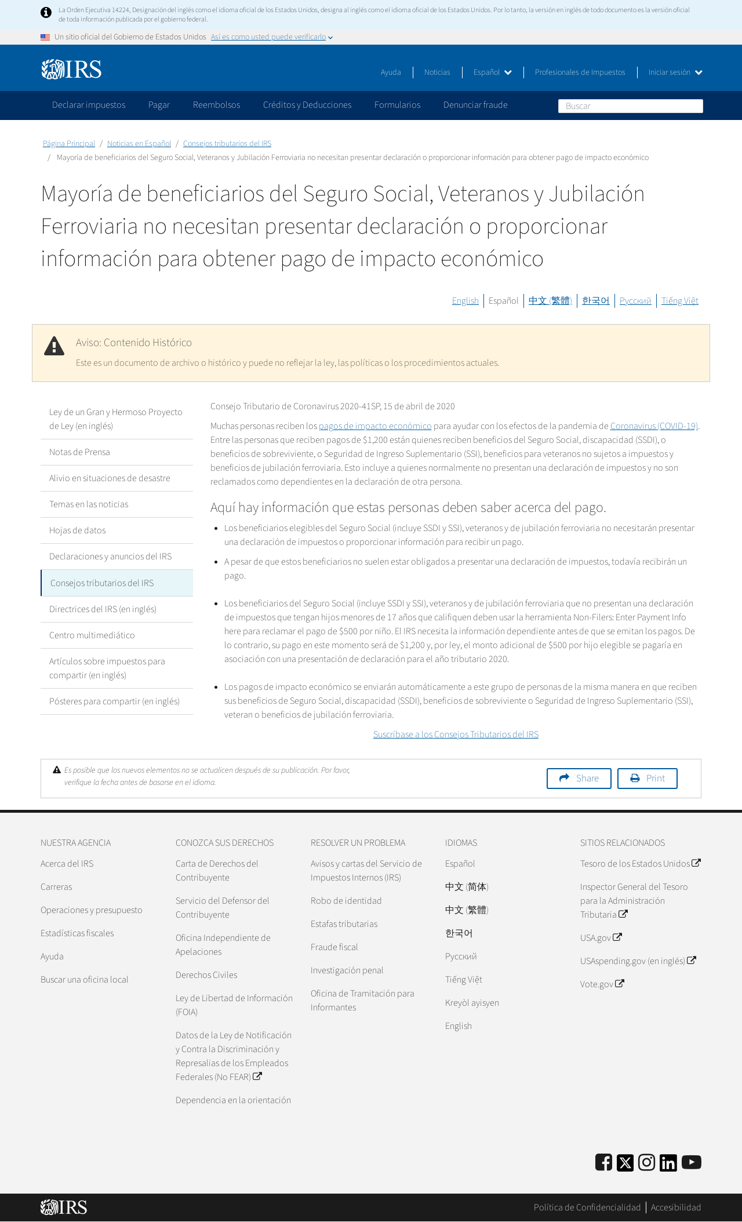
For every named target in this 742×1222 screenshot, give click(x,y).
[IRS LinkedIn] (668, 1166)
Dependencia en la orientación (233, 1100)
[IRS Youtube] (691, 1163)
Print (655, 778)
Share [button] (587, 778)
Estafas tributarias (344, 924)
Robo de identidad (346, 900)
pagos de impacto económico (375, 426)
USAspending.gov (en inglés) (638, 961)
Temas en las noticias (88, 504)
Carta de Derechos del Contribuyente (217, 870)
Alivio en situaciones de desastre (109, 478)
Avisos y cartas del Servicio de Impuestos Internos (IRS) (366, 870)
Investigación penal (347, 970)
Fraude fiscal (334, 947)
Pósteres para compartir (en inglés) (114, 700)
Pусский (461, 956)
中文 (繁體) (550, 300)
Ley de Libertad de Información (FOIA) (234, 1005)
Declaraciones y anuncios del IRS (110, 556)
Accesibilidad (676, 1207)
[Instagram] (646, 1163)
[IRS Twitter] (625, 1166)
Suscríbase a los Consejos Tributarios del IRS (456, 734)
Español (493, 72)
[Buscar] (630, 106)
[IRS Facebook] (603, 1163)
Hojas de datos (77, 530)
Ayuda (391, 72)
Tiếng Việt (680, 300)
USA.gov (600, 938)
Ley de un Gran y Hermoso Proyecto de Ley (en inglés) (116, 419)
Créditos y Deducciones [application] (307, 105)
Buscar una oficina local (85, 979)
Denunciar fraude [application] (475, 105)
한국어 (596, 300)
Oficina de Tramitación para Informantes (362, 1000)
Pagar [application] (159, 105)
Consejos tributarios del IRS (227, 144)
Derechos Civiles (206, 975)
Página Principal (69, 144)
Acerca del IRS (67, 863)
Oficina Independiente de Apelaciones (223, 945)
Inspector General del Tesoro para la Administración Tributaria (634, 901)
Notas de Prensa (79, 452)
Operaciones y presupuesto (92, 910)
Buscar (694, 105)
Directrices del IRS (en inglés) (103, 608)
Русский (636, 300)
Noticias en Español (139, 144)
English (465, 300)
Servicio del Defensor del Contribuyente (223, 907)
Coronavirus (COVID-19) (654, 426)
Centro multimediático (92, 634)
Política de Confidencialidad (587, 1207)
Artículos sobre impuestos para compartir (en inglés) (107, 667)
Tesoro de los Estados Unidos (640, 863)
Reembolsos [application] (216, 105)
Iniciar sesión (676, 72)
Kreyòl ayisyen (472, 1002)
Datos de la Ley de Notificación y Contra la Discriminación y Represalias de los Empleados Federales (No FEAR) (234, 1056)
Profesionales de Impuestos (580, 72)
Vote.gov (602, 984)
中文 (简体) (467, 887)
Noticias (437, 72)
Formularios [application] (397, 105)
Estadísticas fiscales (77, 933)
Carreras (56, 887)
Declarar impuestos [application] (88, 105)
